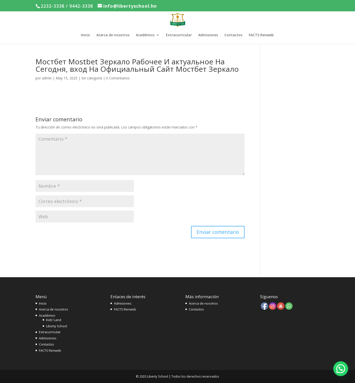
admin (47, 78)
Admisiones (208, 35)
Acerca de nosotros (112, 35)
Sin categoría (91, 78)
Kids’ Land (53, 320)
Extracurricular (179, 35)
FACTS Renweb (261, 35)
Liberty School (56, 326)
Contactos (233, 35)
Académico (145, 35)
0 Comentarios (118, 78)
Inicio (85, 35)
